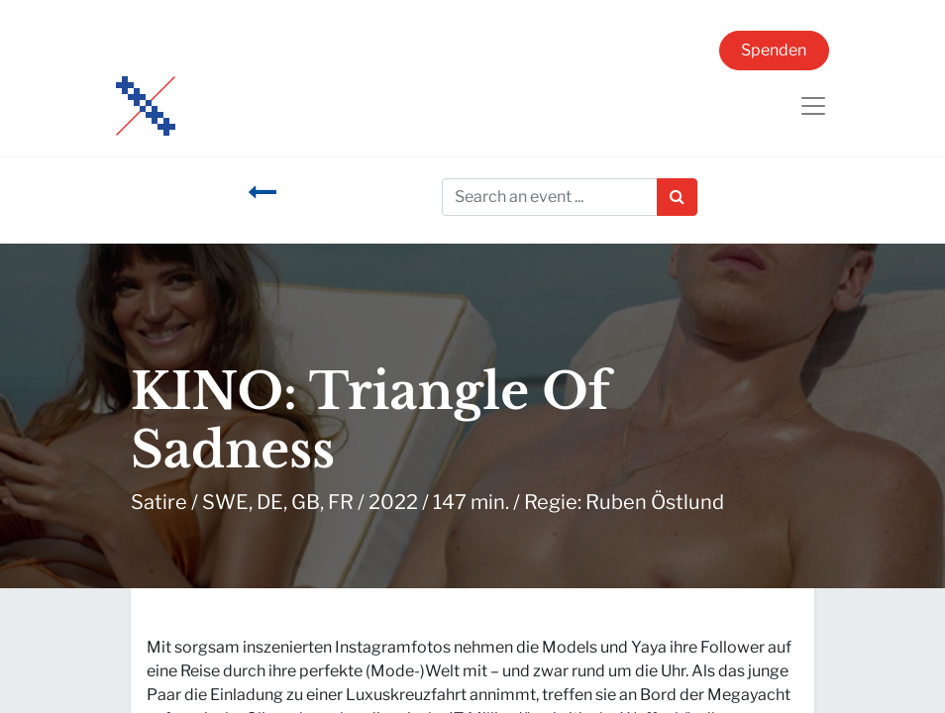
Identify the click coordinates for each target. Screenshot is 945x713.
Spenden (773, 50)
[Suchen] (677, 197)
